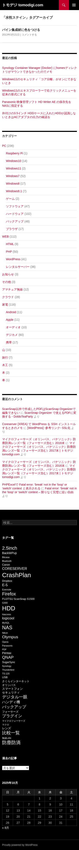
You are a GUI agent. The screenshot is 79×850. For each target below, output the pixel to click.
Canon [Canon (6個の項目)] (6, 564)
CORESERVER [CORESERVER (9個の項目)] (14, 569)
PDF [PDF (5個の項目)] (4, 649)
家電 (5, 304)
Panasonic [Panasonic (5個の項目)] (7, 645)
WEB (5, 236)
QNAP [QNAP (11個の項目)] (8, 657)
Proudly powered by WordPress (20, 844)
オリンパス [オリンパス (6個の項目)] (9, 685)
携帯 (9, 342)
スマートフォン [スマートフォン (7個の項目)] (12, 688)
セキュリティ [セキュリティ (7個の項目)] (11, 692)
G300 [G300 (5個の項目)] (5, 603)
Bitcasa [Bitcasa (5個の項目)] (5, 557)
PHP (9, 251)
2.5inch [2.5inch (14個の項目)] (9, 548)
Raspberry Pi (14, 153)
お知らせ (8, 274)
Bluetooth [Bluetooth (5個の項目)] (7, 561)
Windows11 (13, 168)
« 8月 (5, 827)
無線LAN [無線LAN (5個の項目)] (6, 738)
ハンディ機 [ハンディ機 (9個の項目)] (11, 702)
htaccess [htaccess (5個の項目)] (6, 614)
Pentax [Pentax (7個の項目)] (6, 653)
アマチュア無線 (12, 289)
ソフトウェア (15, 206)
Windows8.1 (14, 191)
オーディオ (13, 327)
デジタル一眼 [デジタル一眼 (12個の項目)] (14, 697)
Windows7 (13, 176)
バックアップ (15, 221)
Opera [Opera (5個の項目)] (5, 642)
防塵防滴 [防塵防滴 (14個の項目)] (11, 742)
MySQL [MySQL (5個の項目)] (6, 622)
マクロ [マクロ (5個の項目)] (5, 724)
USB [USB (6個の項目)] (5, 677)
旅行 (5, 357)
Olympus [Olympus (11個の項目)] (10, 637)
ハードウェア (15, 213)
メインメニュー (74, 5)
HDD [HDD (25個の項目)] (8, 608)
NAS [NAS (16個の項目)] (7, 627)
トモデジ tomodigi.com (22, 5)
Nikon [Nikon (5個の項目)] (5, 633)
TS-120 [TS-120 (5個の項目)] (5, 673)
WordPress (13, 259)
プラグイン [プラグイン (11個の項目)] (12, 716)
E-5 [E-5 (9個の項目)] (5, 585)
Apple (9, 319)
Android (11, 312)
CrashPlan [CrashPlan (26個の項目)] (16, 574)
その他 (6, 282)
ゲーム (10, 198)
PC (4, 145)
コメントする (29, 34)
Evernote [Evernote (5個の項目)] (6, 589)
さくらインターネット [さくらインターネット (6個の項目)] (15, 681)
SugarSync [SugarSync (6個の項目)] (8, 662)
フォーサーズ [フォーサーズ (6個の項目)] (10, 711)
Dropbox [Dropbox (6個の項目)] (7, 580)
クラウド (8, 297)
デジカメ (12, 334)
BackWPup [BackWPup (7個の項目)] (9, 553)
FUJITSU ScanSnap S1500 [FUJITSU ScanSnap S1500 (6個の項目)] (18, 599)
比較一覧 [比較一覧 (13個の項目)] (11, 732)
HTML (10, 244)
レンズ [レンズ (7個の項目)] (6, 728)
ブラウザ (12, 229)
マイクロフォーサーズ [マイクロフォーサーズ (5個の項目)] (13, 721)
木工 (5, 365)
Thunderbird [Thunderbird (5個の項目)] (8, 670)
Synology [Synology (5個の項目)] (6, 666)
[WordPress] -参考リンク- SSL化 (48, 428)
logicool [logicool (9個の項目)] (8, 618)
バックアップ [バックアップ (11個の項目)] (14, 707)
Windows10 (13, 161)
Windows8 (13, 183)
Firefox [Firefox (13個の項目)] (9, 593)
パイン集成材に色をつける (21, 30)
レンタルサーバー (17, 266)
